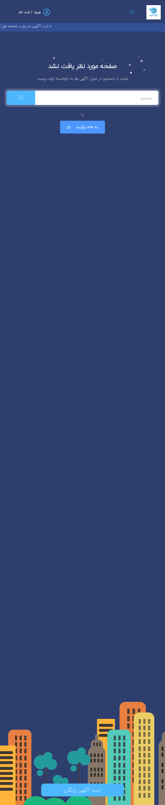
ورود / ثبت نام (30, 12)
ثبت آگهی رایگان (82, 790)
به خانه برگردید (82, 127)
